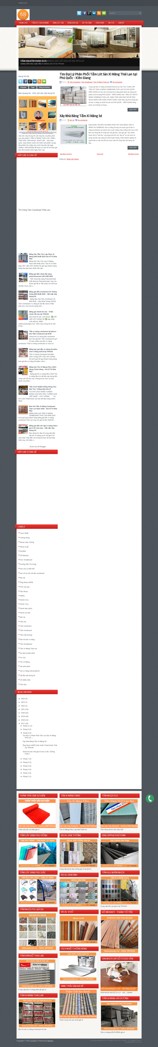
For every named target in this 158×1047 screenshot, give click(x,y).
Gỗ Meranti (24, 555)
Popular (23, 87)
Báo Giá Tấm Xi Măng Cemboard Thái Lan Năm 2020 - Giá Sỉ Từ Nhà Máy (43, 408)
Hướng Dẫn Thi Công (28, 564)
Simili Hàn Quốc (26, 608)
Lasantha (123, 1040)
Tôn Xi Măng (25, 662)
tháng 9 (26, 729)
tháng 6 (26, 762)
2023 (23, 702)
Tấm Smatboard (26, 644)
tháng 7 (26, 759)
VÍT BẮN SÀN (25, 680)
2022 (23, 706)
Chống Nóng (25, 538)
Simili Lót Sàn (25, 613)
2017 (23, 723)
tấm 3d (22, 617)
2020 (23, 713)
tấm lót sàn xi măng (27, 639)
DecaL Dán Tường (27, 542)
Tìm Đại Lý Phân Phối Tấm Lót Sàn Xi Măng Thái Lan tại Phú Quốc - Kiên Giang (98, 76)
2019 (23, 716)
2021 (23, 709)
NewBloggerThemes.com (133, 1042)
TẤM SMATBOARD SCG (33, 61)
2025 (23, 699)
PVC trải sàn (25, 587)
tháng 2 (26, 776)
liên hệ (22, 578)
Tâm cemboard (25, 626)
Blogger (43, 447)
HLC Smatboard (26, 560)
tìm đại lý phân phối (27, 653)
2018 (23, 720)
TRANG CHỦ (23, 23)
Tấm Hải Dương (26, 635)
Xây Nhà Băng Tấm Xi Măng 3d (34, 741)
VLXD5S (33, 1041)
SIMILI (22, 596)
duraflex (23, 551)
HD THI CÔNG (87, 23)
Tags (33, 87)
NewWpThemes (102, 1040)
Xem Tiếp (133, 110)
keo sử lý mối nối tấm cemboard (32, 573)
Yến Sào (23, 684)
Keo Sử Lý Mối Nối (27, 569)
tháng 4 (26, 769)
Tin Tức (23, 658)
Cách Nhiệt (24, 533)
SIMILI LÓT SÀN (58, 23)
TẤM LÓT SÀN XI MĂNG (40, 23)
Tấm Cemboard (26, 630)
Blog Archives (44, 87)
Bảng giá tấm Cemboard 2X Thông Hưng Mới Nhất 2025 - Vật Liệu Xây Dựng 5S (43, 294)
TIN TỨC (111, 23)
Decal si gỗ (24, 547)
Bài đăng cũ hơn (133, 154)
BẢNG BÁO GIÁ (72, 23)
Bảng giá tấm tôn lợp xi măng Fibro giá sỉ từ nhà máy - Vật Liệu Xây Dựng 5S (43, 428)
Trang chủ (22, 3)
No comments (117, 82)
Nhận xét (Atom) (73, 159)
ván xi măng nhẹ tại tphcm (30, 671)
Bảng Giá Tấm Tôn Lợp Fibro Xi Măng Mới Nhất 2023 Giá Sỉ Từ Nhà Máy (43, 256)
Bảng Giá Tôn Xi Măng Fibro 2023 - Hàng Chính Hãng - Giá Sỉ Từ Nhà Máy (43, 369)
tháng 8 (26, 733)
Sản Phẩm (100, 23)
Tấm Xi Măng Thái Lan (28, 649)
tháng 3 (26, 773)
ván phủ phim (25, 666)
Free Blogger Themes (134, 1040)
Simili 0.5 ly (24, 600)
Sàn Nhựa (24, 591)
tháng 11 (26, 726)
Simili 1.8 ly (24, 604)
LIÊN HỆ (121, 23)
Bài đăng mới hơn (66, 154)
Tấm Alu (23, 622)
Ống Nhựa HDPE (26, 582)
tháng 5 (26, 766)
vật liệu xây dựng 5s (27, 675)
